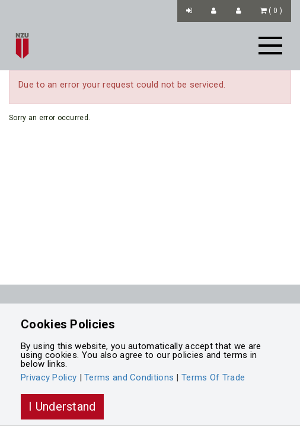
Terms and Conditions (129, 377)
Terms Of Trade (213, 377)
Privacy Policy (48, 377)
